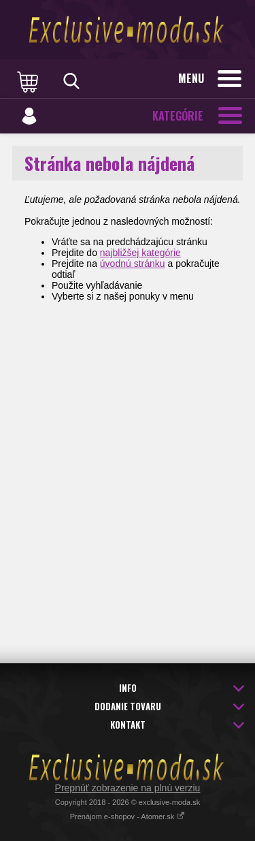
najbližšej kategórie (140, 252)
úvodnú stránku (132, 263)
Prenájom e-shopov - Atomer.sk (128, 816)
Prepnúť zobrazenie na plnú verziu (128, 787)
